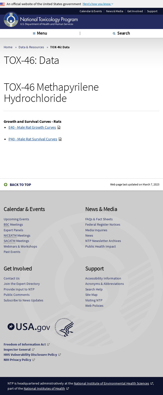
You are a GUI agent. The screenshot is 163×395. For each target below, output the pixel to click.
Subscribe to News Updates (23, 300)
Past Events (12, 252)
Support (152, 11)
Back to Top (20, 184)
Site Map (91, 294)
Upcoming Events (16, 219)
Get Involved (135, 11)
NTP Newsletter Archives (103, 241)
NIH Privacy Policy (17, 359)
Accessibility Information (103, 278)
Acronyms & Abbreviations (104, 283)
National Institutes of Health (44, 388)
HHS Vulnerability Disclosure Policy (30, 354)
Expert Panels (13, 230)
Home (8, 47)
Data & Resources (31, 47)
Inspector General (17, 349)
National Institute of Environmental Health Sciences (111, 383)
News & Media (114, 11)
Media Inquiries (96, 230)
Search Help (94, 289)
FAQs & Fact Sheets (99, 219)
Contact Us (12, 278)
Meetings (13, 224)
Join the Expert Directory (22, 283)
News (89, 235)
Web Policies (94, 305)
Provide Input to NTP (19, 289)
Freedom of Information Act (25, 344)
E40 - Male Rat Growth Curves (32, 127)
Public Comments (17, 294)
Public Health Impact (100, 246)
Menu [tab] (42, 33)
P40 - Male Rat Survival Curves (33, 138)
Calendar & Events (91, 11)
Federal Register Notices (102, 224)
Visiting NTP (93, 300)
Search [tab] (123, 33)
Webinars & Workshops (20, 246)
